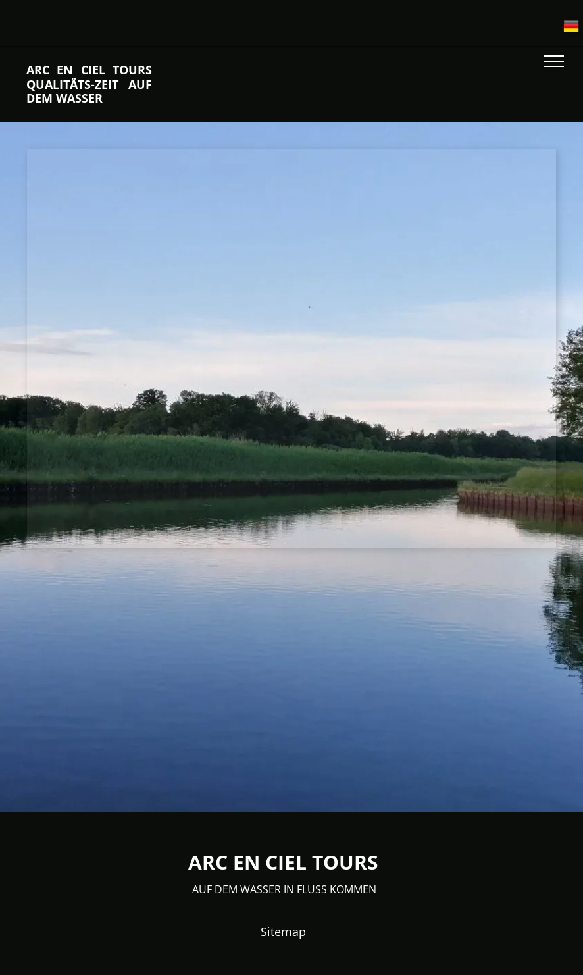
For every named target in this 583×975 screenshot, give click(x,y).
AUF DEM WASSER (235, 889)
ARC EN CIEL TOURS (283, 862)
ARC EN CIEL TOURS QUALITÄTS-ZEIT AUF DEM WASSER (89, 84)
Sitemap (283, 931)
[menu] (554, 61)
